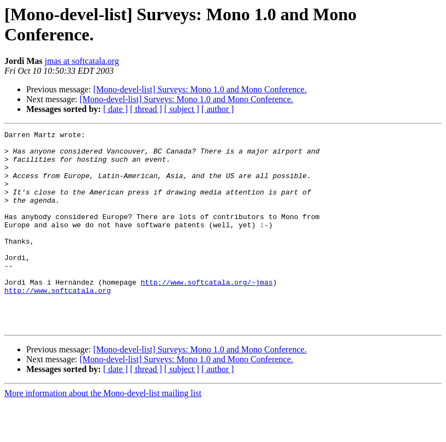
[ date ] (115, 109)
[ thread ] (146, 109)
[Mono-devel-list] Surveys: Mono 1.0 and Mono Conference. (200, 89)
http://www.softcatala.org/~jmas (207, 313)
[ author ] (217, 109)
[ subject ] (181, 109)
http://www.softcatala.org (57, 323)
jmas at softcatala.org (82, 61)
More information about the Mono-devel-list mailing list (102, 432)
